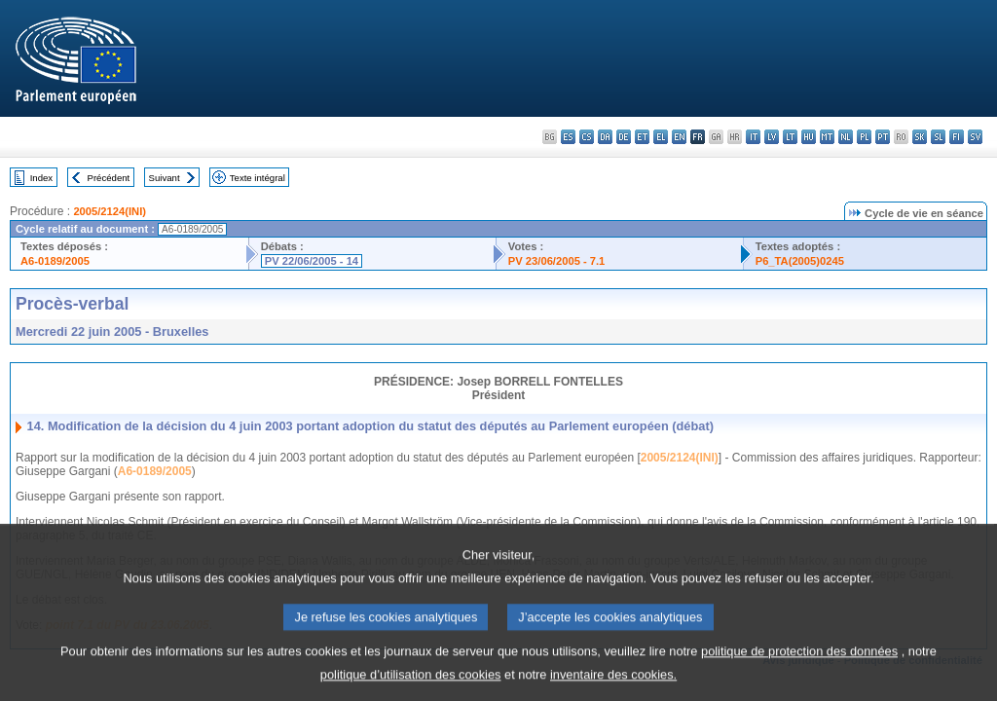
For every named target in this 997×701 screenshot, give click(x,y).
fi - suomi (956, 136)
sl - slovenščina (938, 136)
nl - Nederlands (845, 136)
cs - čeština (586, 136)
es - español (568, 136)
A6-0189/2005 (55, 261)
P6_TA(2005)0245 (800, 261)
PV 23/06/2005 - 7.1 (557, 261)
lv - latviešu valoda (771, 136)
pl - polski (864, 136)
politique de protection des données (799, 666)
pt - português (882, 136)
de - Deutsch (623, 136)
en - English (679, 136)
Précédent (109, 177)
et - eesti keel (642, 136)
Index (41, 177)
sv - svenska (975, 136)
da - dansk (605, 136)
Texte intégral (257, 177)
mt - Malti (827, 136)
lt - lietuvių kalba (790, 136)
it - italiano (753, 136)
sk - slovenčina (919, 136)
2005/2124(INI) (109, 211)
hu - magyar (808, 136)
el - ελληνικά (660, 136)
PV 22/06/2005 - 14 (311, 261)
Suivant (164, 177)
